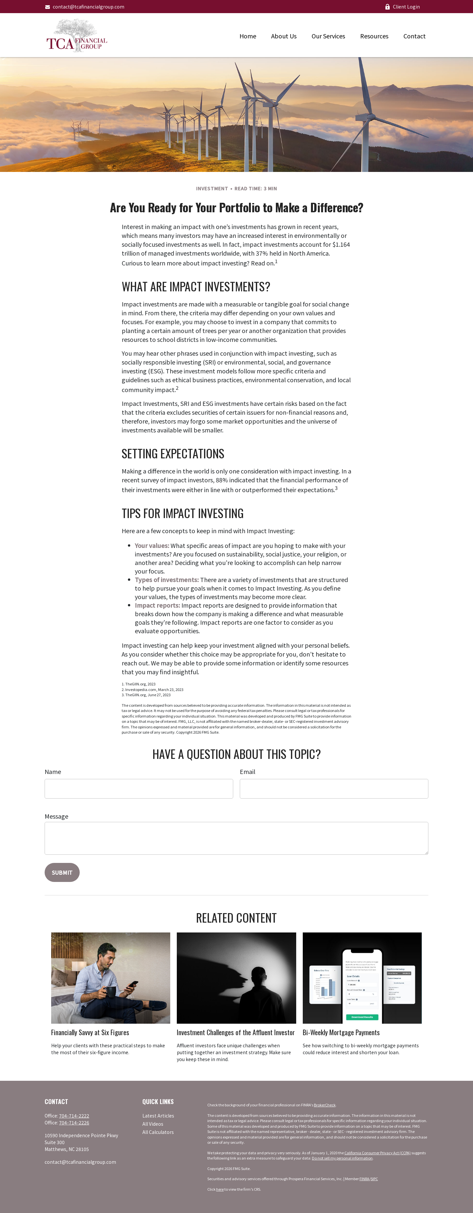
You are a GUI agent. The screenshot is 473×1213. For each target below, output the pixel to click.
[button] (248, 35)
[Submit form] (62, 872)
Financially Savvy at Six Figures (90, 1032)
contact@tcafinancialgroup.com (84, 6)
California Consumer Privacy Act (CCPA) (377, 1152)
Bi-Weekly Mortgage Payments (341, 1032)
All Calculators (158, 1132)
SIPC (374, 1178)
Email (247, 771)
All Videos (152, 1123)
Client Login (402, 6)
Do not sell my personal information (342, 1158)
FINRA (364, 1178)
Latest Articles (158, 1115)
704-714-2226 (74, 1122)
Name (53, 771)
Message (56, 816)
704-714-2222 (74, 1115)
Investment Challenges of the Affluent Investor (236, 1032)
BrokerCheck (325, 1104)
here (220, 1189)
